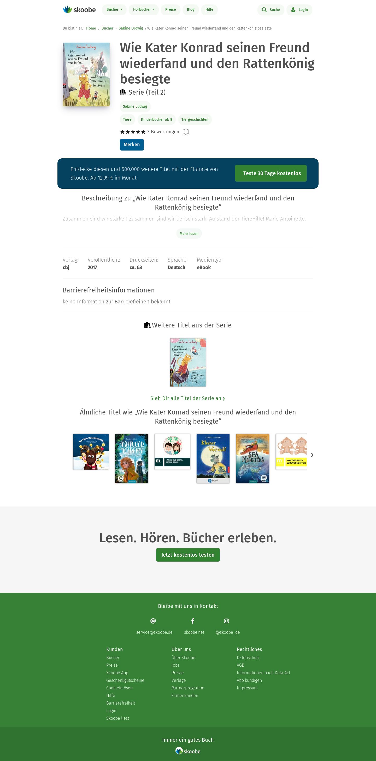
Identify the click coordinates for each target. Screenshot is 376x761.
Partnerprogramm (188, 687)
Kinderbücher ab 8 (156, 119)
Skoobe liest (117, 718)
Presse (178, 672)
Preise (170, 9)
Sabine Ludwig (131, 28)
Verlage (179, 680)
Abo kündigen (249, 680)
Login (299, 9)
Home (91, 28)
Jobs (175, 665)
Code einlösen (119, 687)
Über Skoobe (183, 657)
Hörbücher (142, 9)
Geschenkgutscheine (125, 680)
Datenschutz (248, 657)
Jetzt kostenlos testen (188, 555)
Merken (132, 144)
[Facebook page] (194, 626)
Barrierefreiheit (120, 703)
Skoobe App (117, 672)
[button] (312, 454)
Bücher (113, 9)
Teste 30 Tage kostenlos (272, 173)
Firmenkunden (185, 695)
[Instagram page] (227, 626)
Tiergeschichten (194, 119)
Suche (271, 9)
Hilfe (209, 9)
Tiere (127, 119)
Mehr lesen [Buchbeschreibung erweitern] (189, 234)
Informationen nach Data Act (263, 672)
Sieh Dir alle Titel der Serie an (188, 398)
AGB (240, 665)
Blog (191, 9)
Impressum (247, 687)
